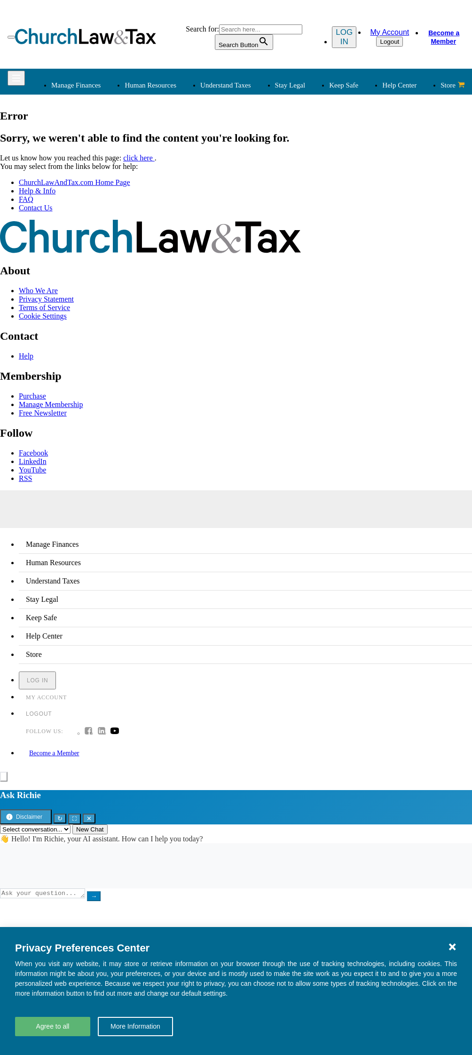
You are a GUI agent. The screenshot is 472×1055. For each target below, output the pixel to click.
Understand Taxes (225, 85)
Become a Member (443, 37)
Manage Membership (51, 404)
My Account (388, 32)
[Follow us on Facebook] (88, 732)
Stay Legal (290, 85)
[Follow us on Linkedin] (101, 732)
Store (452, 85)
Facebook (33, 453)
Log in (341, 37)
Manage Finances (76, 85)
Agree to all (53, 1026)
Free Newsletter (43, 413)
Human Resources (150, 85)
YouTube (32, 470)
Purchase (32, 396)
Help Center (399, 85)
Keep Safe (343, 85)
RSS (25, 478)
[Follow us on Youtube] (114, 732)
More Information (135, 1026)
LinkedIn (33, 461)
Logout (388, 41)
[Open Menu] (11, 37)
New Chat (90, 829)
